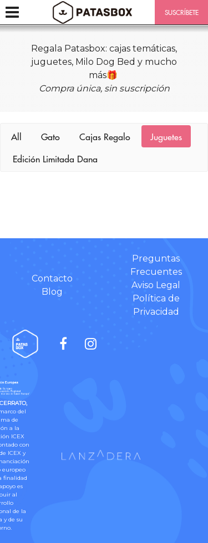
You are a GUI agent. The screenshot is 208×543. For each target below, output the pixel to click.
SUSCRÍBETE (182, 12)
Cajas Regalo (104, 136)
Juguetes (166, 136)
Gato (50, 136)
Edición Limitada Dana (55, 158)
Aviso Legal (155, 285)
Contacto (52, 278)
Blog (52, 291)
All (16, 136)
